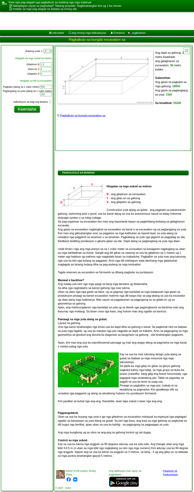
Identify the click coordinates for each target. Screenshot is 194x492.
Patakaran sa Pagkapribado (170, 473)
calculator (58, 32)
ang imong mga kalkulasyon (89, 32)
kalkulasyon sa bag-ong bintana (32, 101)
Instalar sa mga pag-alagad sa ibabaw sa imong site (45, 8)
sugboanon (137, 32)
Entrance (119, 32)
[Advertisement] (93, 21)
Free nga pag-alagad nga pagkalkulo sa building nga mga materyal (50, 2)
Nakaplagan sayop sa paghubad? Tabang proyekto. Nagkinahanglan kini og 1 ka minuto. (67, 5)
